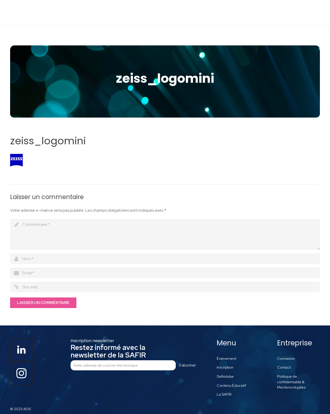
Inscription (225, 367)
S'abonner (187, 365)
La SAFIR (224, 394)
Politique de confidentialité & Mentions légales (291, 382)
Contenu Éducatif (231, 385)
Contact (284, 367)
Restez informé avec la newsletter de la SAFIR (108, 351)
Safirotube (225, 376)
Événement (226, 358)
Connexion (286, 358)
